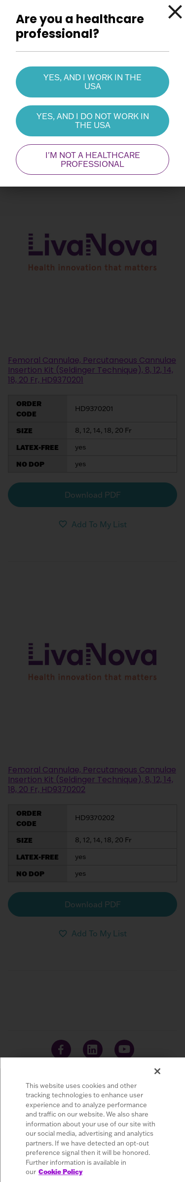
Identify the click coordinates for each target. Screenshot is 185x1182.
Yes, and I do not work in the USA (93, 120)
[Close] (175, 12)
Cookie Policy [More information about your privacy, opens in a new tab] (60, 1172)
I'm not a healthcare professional (92, 159)
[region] (92, 1119)
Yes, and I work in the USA (92, 81)
